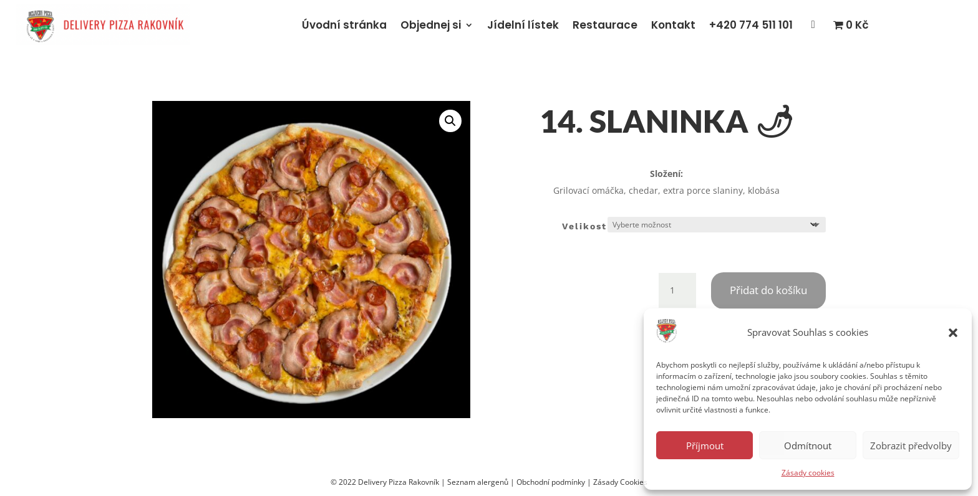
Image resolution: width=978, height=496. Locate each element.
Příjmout (705, 445)
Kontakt (673, 24)
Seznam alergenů (477, 482)
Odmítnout (807, 445)
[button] (953, 333)
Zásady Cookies (620, 482)
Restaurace (605, 24)
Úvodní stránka (344, 24)
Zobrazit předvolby (911, 445)
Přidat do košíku (768, 290)
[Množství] (677, 290)
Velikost (584, 226)
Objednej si (430, 24)
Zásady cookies (808, 472)
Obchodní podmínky (550, 482)
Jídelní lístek (523, 24)
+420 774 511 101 (751, 24)
